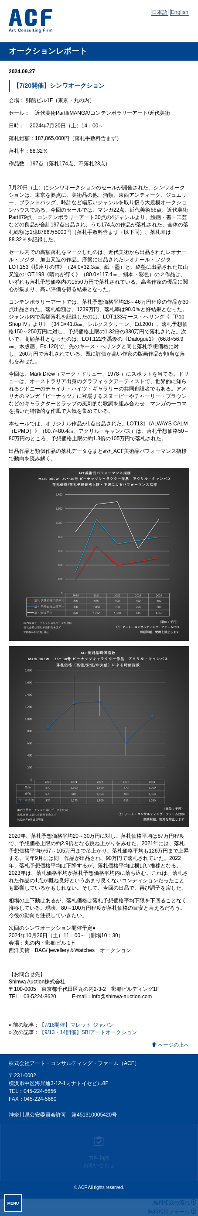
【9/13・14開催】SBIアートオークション (88, 1032)
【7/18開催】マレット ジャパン (76, 1025)
